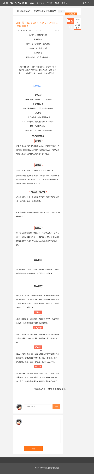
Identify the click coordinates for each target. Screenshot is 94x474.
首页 (32, 3)
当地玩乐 (40, 3)
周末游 (64, 3)
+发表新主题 (71, 14)
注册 (89, 3)
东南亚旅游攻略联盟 (15, 2)
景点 (57, 3)
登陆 (84, 3)
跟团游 (50, 3)
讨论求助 (24, 30)
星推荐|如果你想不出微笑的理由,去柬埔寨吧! (36, 11)
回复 (33, 449)
